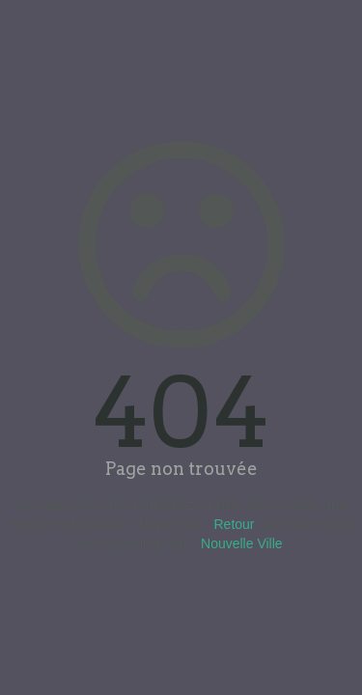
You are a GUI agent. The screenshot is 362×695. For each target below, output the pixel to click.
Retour (234, 524)
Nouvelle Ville (242, 543)
